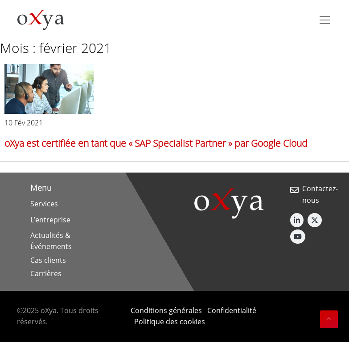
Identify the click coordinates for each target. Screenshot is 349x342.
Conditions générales (166, 310)
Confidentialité (231, 310)
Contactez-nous (320, 194)
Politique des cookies (169, 321)
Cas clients (48, 260)
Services (44, 204)
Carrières (46, 273)
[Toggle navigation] (325, 20)
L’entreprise (50, 220)
